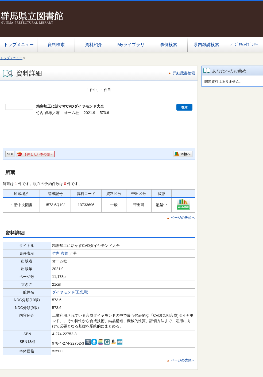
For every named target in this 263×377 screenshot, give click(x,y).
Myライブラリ (130, 44)
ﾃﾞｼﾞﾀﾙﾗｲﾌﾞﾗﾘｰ (244, 44)
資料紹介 (93, 44)
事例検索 (168, 44)
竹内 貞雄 (60, 253)
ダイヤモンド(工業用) (70, 292)
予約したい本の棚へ (38, 154)
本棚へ (185, 154)
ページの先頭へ (183, 218)
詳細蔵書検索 (184, 73)
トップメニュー (19, 44)
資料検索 (56, 44)
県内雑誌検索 (206, 44)
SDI (10, 154)
